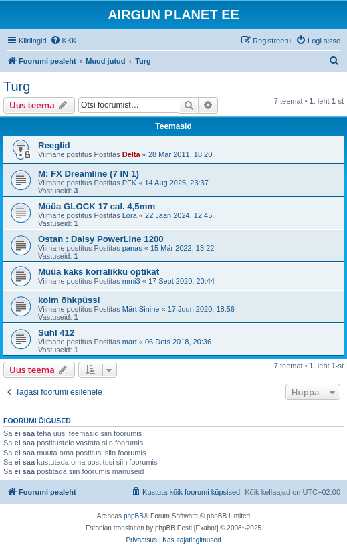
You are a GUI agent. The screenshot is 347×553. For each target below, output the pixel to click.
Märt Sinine (141, 309)
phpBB (134, 516)
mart (129, 342)
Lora (129, 215)
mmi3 (131, 281)
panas (132, 248)
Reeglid (54, 145)
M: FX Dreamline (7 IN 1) (88, 174)
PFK (129, 183)
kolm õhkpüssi (69, 300)
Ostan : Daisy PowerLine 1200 (101, 239)
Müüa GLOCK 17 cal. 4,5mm (96, 206)
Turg (16, 86)
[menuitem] (63, 41)
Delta (131, 154)
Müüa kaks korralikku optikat (98, 272)
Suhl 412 (56, 333)
